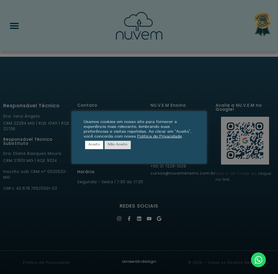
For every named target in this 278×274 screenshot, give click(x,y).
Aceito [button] (94, 145)
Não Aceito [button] (118, 145)
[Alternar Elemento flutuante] (258, 259)
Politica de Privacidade (159, 137)
